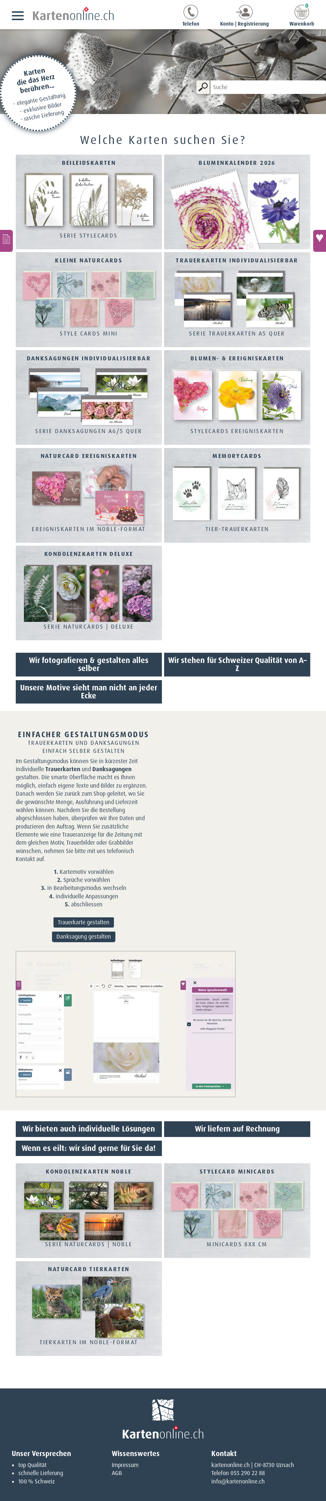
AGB (117, 1473)
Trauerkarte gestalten (84, 922)
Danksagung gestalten (83, 936)
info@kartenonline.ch (238, 1481)
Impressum (125, 1465)
